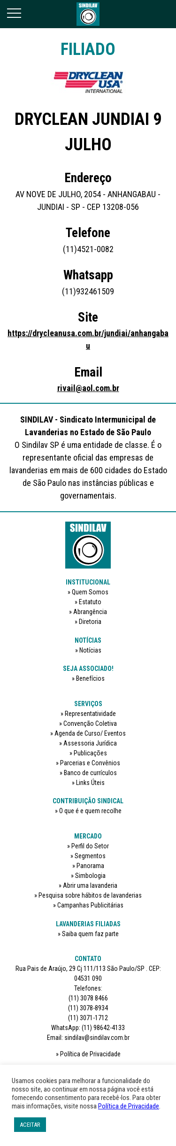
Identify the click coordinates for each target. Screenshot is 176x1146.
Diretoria (90, 621)
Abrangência (90, 611)
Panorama (90, 865)
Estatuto (90, 602)
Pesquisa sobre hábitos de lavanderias (90, 895)
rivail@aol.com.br (88, 388)
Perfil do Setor (90, 846)
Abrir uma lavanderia (90, 885)
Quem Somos (90, 592)
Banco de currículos (90, 773)
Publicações (90, 753)
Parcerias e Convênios (90, 763)
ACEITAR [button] (30, 1124)
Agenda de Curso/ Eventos (90, 733)
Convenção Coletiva (90, 723)
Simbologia (90, 875)
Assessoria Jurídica (90, 743)
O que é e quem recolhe (90, 811)
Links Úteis (90, 782)
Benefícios (90, 678)
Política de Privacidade (90, 1054)
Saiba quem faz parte (90, 934)
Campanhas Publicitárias (90, 905)
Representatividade (90, 713)
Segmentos (90, 856)
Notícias (90, 650)
